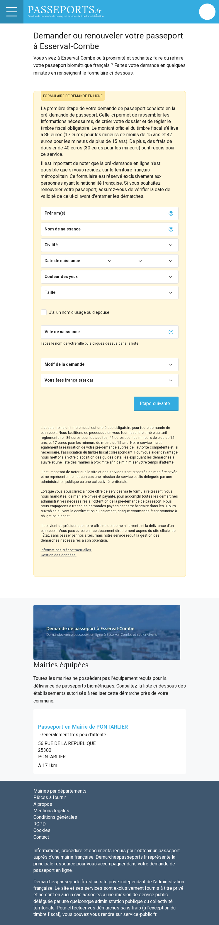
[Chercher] (123, 332)
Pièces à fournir (49, 797)
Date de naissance (62, 260)
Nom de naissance (63, 229)
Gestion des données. (59, 555)
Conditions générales (55, 817)
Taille (50, 292)
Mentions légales (51, 810)
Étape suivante (155, 403)
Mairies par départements (59, 791)
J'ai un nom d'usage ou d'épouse (79, 312)
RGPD (39, 824)
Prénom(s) (55, 213)
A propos (42, 804)
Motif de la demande (64, 364)
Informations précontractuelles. (66, 550)
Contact (41, 837)
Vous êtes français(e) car (69, 380)
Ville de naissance (62, 331)
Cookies (41, 830)
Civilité (51, 244)
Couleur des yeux (61, 276)
